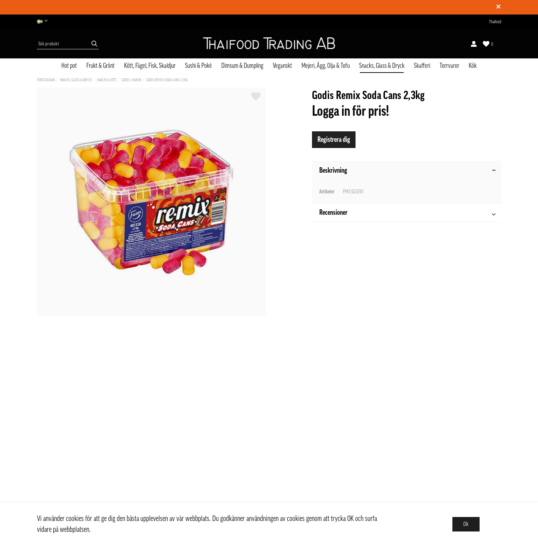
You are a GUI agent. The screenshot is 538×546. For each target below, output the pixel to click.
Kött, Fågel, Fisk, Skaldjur (150, 65)
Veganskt (282, 65)
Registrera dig (333, 139)
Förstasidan (46, 80)
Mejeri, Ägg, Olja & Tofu (325, 65)
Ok (465, 524)
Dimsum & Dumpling (242, 65)
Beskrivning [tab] (407, 170)
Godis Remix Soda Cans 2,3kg (167, 80)
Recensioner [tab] (407, 213)
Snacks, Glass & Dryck (381, 65)
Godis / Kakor (131, 80)
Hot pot (69, 65)
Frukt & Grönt (100, 65)
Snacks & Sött (106, 80)
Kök (473, 65)
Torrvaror (449, 65)
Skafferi (422, 65)
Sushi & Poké (198, 65)
